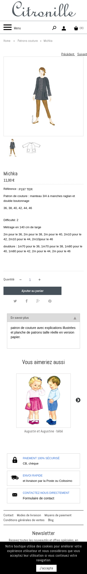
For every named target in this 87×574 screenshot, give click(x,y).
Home (6, 41)
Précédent (68, 54)
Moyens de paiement (58, 515)
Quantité (8, 279)
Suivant (82, 54)
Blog (51, 520)
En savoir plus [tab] (43, 318)
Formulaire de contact (38, 498)
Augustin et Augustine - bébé (43, 431)
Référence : (10, 189)
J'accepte (46, 568)
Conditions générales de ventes (24, 520)
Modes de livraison (29, 515)
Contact (8, 515)
